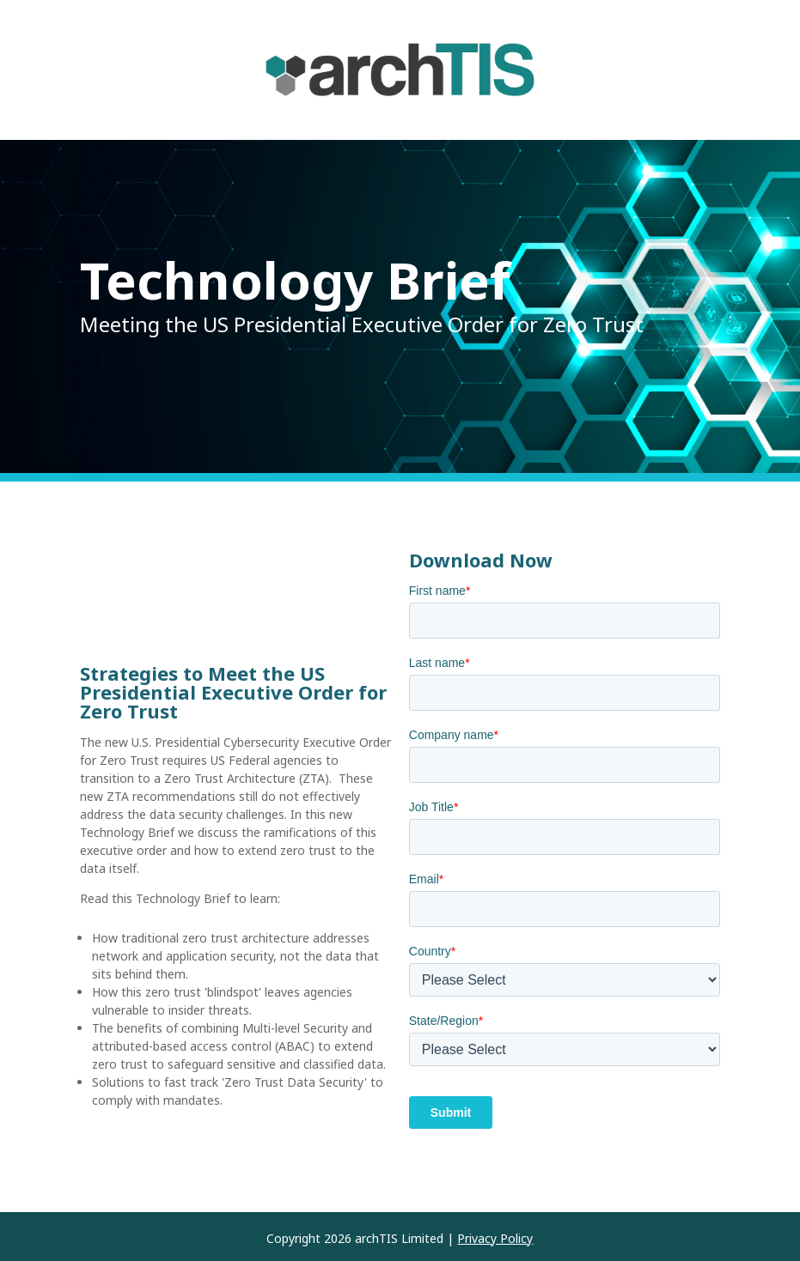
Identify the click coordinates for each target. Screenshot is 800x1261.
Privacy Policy (495, 1238)
